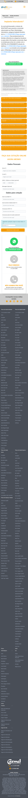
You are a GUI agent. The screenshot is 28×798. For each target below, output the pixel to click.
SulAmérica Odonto (5, 693)
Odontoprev (3, 678)
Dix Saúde (3, 345)
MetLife (2, 671)
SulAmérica (3, 438)
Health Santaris (4, 367)
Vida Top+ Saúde (4, 578)
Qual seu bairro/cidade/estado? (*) (9, 202)
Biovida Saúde (4, 335)
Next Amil (3, 392)
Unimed (2, 573)
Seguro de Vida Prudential (6, 749)
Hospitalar (3, 528)
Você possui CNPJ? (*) (7, 208)
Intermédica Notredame (6, 375)
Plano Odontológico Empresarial (19, 661)
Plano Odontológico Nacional (19, 657)
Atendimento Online (23, 794)
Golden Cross (18, 505)
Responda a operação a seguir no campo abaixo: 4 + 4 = (14, 222)
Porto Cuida (3, 712)
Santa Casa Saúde (5, 417)
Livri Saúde (3, 377)
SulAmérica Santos (19, 628)
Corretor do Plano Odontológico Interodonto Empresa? (13, 141)
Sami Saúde (17, 586)
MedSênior (17, 536)
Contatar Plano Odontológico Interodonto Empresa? (13, 108)
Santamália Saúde (19, 593)
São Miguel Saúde (5, 427)
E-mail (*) (4, 174)
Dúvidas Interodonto (14, 15)
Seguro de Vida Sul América (5, 725)
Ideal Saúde (3, 533)
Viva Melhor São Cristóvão (6, 495)
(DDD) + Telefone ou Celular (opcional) (10, 180)
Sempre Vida (4, 563)
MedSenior (3, 475)
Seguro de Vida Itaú (5, 737)
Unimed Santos (4, 575)
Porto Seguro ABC (19, 571)
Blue (16, 478)
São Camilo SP (4, 558)
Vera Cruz (17, 646)
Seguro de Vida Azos (5, 744)
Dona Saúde (3, 347)
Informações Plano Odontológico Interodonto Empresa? (14, 114)
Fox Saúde (3, 520)
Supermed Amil (4, 568)
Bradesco (17, 483)
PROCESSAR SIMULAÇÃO (13, 230)
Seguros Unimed (18, 616)
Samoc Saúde (4, 412)
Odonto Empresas (5, 673)
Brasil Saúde (3, 515)
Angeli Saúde (4, 510)
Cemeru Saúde (4, 518)
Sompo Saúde (18, 621)
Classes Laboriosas (5, 340)
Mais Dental (3, 668)
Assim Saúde (4, 330)
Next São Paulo (4, 385)
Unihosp (3, 448)
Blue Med (3, 337)
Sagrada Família (18, 581)
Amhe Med (3, 320)
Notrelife (3, 397)
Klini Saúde (17, 528)
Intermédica (3, 372)
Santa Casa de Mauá (5, 415)
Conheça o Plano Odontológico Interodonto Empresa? (13, 130)
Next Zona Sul (4, 387)
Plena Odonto (4, 681)
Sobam (16, 618)
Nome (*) (4, 168)
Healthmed (3, 525)
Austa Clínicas (4, 513)
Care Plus (17, 485)
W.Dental (3, 701)
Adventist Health (4, 500)
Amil (2, 322)
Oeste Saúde (4, 553)
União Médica (4, 570)
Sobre (16, 653)
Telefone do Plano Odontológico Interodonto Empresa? (14, 125)
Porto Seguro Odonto (5, 683)
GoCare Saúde (4, 360)
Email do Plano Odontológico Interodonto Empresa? (13, 103)
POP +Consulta (4, 715)
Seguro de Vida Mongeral (6, 739)
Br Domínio (18, 796)
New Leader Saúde (19, 556)
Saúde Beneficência (5, 422)
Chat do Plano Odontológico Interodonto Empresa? (13, 135)
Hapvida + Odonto (5, 663)
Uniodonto (3, 698)
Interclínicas (3, 370)
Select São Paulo (4, 435)
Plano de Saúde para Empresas (5, 709)
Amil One (17, 465)
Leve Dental (3, 666)
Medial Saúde (4, 382)
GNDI (2, 355)
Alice (2, 315)
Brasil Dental (4, 658)
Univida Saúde (18, 643)
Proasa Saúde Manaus (6, 405)
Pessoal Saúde (4, 555)
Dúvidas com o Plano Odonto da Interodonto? (12, 98)
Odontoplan (3, 676)
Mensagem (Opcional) (7, 186)
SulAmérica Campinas (20, 626)
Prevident (3, 686)
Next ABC (3, 390)
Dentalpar (3, 661)
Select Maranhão (4, 430)
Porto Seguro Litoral (19, 573)
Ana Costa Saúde (5, 327)
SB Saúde (17, 606)
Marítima (17, 533)
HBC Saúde (3, 362)
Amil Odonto (3, 656)
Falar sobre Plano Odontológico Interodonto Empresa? (13, 146)
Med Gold (3, 540)
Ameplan (3, 317)
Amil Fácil (3, 325)
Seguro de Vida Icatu (5, 734)
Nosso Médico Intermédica (7, 395)
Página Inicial (5, 15)
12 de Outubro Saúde (5, 312)
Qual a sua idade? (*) (6, 196)
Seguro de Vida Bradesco (6, 747)
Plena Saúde (3, 400)
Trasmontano (4, 443)
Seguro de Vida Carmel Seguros (6, 721)
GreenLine (3, 357)
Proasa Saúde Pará (5, 407)
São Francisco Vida (5, 560)
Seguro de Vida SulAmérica (7, 752)
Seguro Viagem (4, 717)
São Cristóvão (4, 425)
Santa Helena (4, 420)
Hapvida (3, 365)
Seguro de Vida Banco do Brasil (6, 731)
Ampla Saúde (4, 508)
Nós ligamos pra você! (14, 285)
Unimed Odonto (4, 696)
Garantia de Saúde (5, 352)
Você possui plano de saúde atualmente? (11, 214)
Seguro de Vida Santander (6, 742)
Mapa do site (18, 666)
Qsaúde (2, 410)
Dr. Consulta (3, 350)
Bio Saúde (3, 332)
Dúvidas (17, 664)
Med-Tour (3, 380)
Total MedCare (4, 440)
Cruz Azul (3, 342)
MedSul (16, 543)
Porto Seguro (18, 568)
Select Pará (3, 432)
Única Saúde (3, 445)
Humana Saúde (4, 530)
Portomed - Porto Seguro (20, 566)
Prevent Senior (4, 402)
